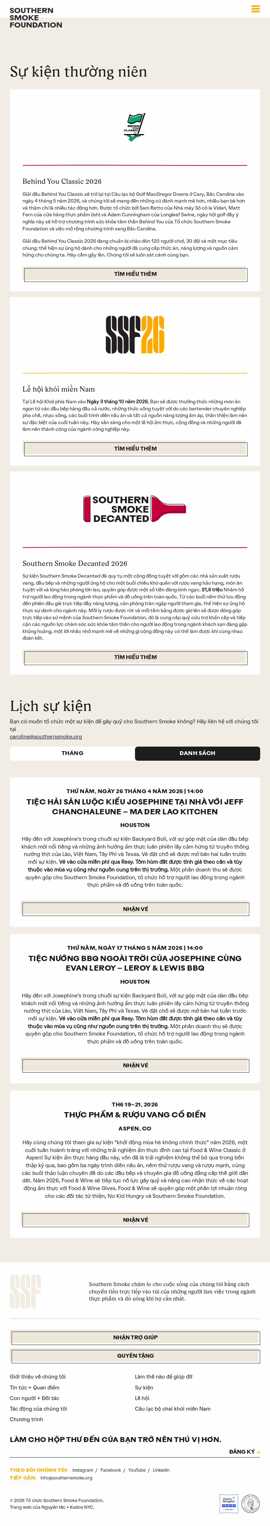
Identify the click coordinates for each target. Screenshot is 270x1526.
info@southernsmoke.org (67, 1478)
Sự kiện (144, 1388)
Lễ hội (142, 1399)
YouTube (138, 1470)
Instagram (83, 1470)
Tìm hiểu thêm (135, 274)
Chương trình (26, 1420)
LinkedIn (162, 1470)
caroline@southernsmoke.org (47, 737)
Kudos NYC (82, 1507)
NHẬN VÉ (135, 1221)
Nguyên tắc (53, 1507)
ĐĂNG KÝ (241, 1453)
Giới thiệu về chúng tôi (38, 1377)
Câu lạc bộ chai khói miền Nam (173, 1409)
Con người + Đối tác (35, 1399)
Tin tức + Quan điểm (35, 1388)
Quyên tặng (135, 1357)
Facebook (112, 1470)
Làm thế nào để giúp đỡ (164, 1377)
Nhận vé (135, 909)
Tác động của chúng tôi (39, 1409)
